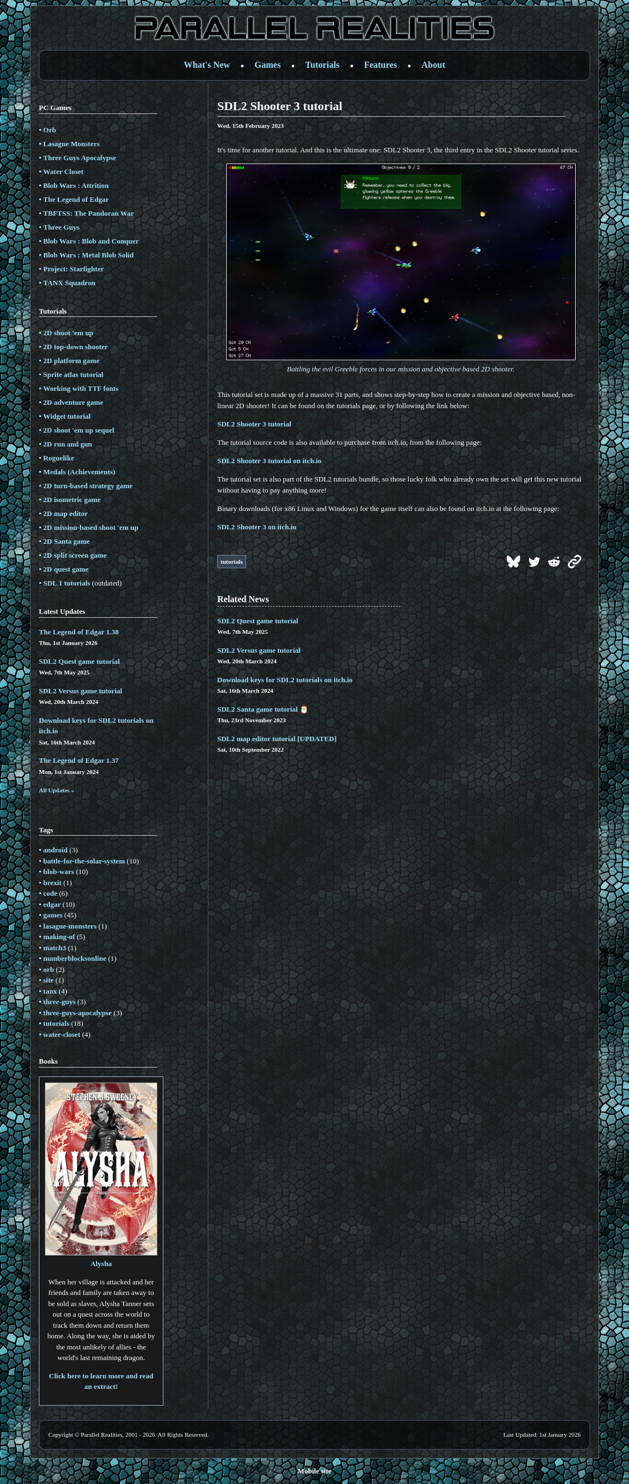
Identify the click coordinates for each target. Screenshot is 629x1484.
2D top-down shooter (75, 347)
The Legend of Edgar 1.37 (79, 760)
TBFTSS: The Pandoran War (88, 213)
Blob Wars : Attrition (76, 185)
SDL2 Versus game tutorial (80, 691)
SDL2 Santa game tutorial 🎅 (262, 709)
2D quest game (66, 569)
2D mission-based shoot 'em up (90, 527)
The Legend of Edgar (76, 199)
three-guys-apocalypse (77, 1013)
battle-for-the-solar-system (84, 861)
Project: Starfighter (73, 269)
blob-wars (58, 871)
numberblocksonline (74, 958)
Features (380, 65)
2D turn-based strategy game (88, 486)
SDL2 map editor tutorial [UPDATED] (277, 738)
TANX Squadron (69, 283)
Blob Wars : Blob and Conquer (91, 241)
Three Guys (61, 227)
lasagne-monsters (70, 926)
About (434, 65)
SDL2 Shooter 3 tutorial (254, 424)
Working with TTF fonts (80, 388)
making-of (59, 936)
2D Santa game (66, 541)
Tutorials (322, 65)
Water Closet (63, 171)
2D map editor (65, 513)
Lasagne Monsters (71, 144)
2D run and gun (67, 444)
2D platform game (71, 360)
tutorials (56, 1023)
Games (267, 65)
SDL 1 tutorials (67, 583)
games (53, 915)
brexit (52, 883)
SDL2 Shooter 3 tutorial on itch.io (269, 460)
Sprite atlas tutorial (73, 374)
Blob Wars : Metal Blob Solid (88, 255)
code (50, 893)
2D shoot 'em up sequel (78, 430)
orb (48, 969)
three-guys (59, 1001)
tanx (50, 991)
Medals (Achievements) (79, 472)
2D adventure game (73, 402)
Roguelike (58, 458)
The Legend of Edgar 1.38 (79, 632)
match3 (54, 948)
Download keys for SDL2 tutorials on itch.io (285, 680)
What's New (207, 65)
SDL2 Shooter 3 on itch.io (256, 527)
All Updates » (56, 790)
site (48, 980)
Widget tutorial (67, 416)
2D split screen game (75, 555)
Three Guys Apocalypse (79, 157)
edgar (52, 904)
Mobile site (314, 1471)
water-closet (62, 1034)
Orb (49, 130)
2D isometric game (72, 499)
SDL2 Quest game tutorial (79, 661)
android (55, 850)
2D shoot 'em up (68, 333)
